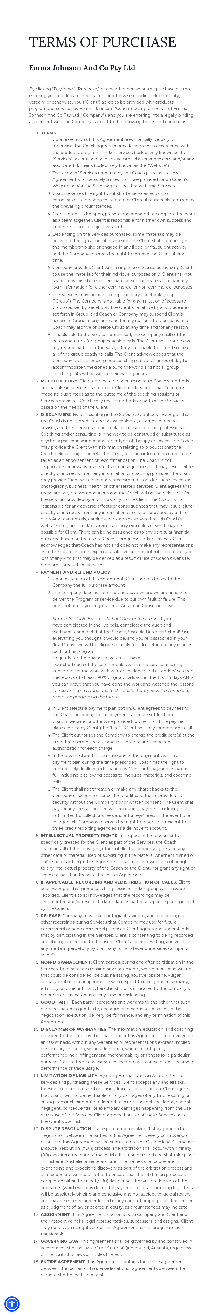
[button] (12, 1304)
